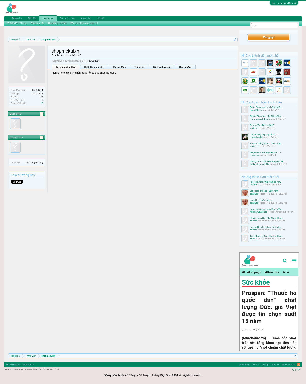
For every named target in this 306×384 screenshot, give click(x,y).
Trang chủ (17, 18)
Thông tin (139, 67)
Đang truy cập (37, 23)
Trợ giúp (265, 364)
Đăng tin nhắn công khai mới (84, 23)
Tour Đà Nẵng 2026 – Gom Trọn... (266, 143)
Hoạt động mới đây (94, 67)
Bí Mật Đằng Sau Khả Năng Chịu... (266, 116)
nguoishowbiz (256, 137)
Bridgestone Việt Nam (260, 164)
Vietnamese (28, 364)
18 (41, 103)
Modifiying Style (13, 364)
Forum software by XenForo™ (32, 369)
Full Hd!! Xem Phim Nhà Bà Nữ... (265, 182)
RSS (298, 364)
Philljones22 (255, 184)
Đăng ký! (268, 37)
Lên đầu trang (288, 364)
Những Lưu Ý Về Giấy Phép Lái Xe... (267, 161)
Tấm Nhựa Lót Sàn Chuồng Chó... (266, 236)
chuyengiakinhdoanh (260, 119)
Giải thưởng (185, 67)
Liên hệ (100, 18)
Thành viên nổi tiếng (17, 23)
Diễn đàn (32, 18)
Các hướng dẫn (67, 18)
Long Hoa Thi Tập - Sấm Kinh (264, 191)
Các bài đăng (119, 67)
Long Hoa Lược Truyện (261, 200)
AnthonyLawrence (258, 212)
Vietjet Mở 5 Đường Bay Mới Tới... (266, 152)
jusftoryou (254, 128)
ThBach (253, 221)
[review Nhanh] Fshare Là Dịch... (265, 227)
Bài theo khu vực (161, 67)
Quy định (296, 369)
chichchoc (254, 155)
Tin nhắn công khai (66, 67)
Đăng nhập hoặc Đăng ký (284, 3)
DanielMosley (256, 110)
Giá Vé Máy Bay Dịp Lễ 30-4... (264, 134)
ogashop (254, 194)
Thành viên (48, 18)
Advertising (85, 18)
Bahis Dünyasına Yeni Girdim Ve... (266, 107)
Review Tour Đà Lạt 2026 (262, 125)
